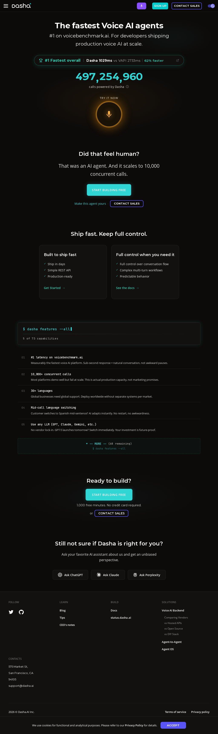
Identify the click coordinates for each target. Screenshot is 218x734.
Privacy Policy (134, 725)
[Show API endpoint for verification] (127, 86)
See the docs (125, 288)
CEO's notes (67, 625)
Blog (63, 610)
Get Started (52, 288)
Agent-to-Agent (172, 642)
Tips (62, 618)
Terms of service (175, 712)
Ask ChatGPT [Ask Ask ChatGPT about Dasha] (70, 575)
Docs (114, 610)
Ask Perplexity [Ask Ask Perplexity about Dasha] (146, 575)
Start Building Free (109, 190)
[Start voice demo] (109, 114)
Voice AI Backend (173, 610)
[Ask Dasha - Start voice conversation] (141, 6)
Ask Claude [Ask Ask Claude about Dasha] (108, 575)
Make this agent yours (90, 204)
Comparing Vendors (176, 617)
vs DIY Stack (171, 634)
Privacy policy (200, 712)
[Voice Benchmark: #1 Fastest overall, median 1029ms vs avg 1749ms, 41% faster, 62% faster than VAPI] (109, 60)
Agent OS (168, 649)
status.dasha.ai (121, 618)
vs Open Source (173, 628)
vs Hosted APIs (173, 623)
